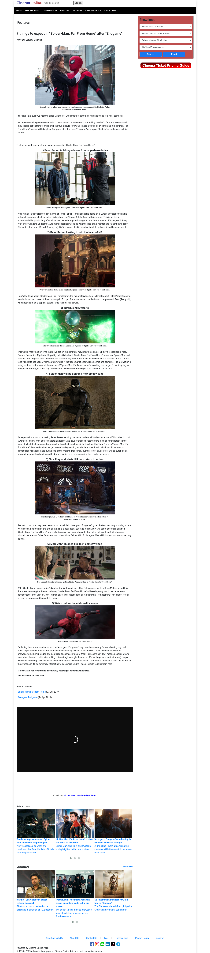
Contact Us (91, 938)
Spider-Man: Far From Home (31, 692)
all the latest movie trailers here (80, 795)
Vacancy (160, 938)
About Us (74, 938)
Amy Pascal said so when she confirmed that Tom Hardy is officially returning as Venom (36, 831)
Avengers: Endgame (27, 697)
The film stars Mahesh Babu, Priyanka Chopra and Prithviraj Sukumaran (113, 890)
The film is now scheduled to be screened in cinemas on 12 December (36, 890)
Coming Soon (50, 10)
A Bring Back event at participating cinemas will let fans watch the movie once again (113, 831)
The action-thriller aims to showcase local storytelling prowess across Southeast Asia (75, 894)
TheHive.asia (121, 938)
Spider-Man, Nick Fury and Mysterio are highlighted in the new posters (75, 830)
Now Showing (32, 10)
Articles (64, 10)
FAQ (106, 938)
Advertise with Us (54, 938)
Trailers (77, 10)
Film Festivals (93, 10)
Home (19, 10)
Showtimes (110, 10)
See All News (128, 867)
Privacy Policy (142, 938)
